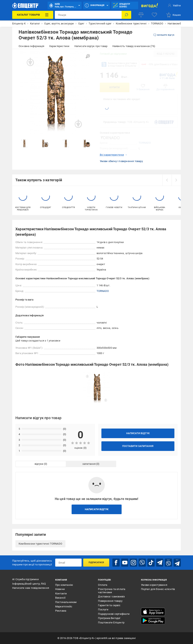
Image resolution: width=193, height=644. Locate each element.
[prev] (167, 180)
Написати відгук (138, 433)
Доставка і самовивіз (111, 596)
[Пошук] (126, 15)
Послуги (103, 609)
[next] (176, 180)
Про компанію (64, 584)
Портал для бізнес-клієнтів (158, 589)
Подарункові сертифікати (114, 613)
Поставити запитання (137, 446)
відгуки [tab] (39, 463)
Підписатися (96, 562)
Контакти (61, 593)
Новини (60, 589)
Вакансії (60, 597)
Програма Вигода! (109, 618)
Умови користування (154, 584)
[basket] (173, 14)
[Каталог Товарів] (32, 15)
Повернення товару (110, 600)
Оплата (102, 584)
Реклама (60, 610)
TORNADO (145, 142)
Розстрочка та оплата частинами (111, 591)
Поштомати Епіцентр (111, 622)
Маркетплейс (63, 606)
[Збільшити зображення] (88, 56)
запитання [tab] (89, 463)
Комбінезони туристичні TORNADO (40, 543)
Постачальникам (66, 602)
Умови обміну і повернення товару (121, 161)
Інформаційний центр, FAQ (29, 583)
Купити (114, 87)
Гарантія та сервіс (109, 605)
